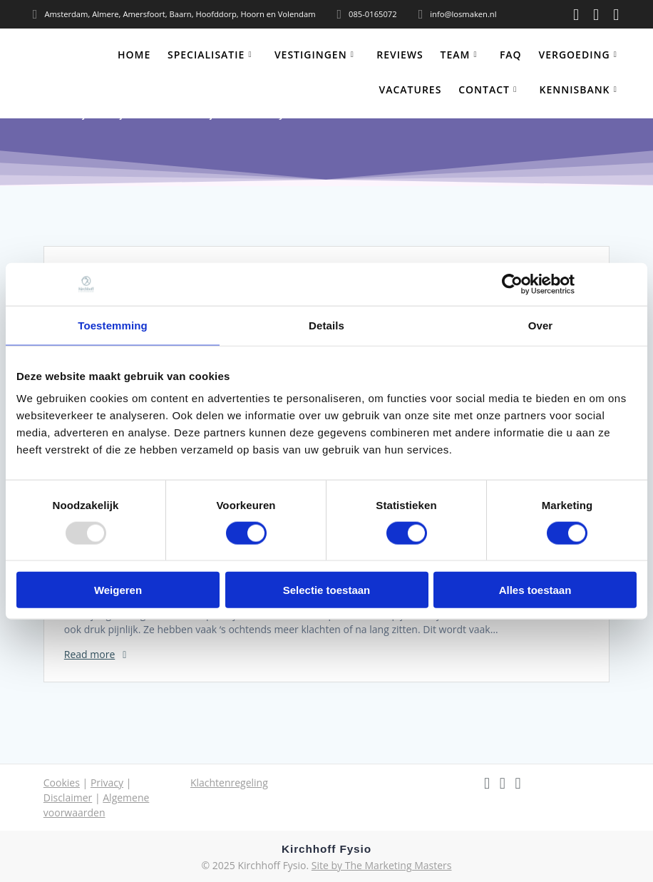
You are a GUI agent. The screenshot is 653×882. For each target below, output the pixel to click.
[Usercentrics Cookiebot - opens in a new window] (512, 283)
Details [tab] (326, 325)
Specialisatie (206, 54)
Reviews (399, 54)
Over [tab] (540, 325)
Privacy (107, 782)
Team (455, 54)
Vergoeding (574, 54)
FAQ (511, 54)
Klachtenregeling (229, 782)
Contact (484, 89)
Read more (89, 654)
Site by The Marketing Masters (382, 865)
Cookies (61, 782)
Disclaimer (67, 797)
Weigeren (118, 590)
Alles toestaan (535, 590)
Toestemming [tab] (113, 325)
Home (134, 54)
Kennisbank (575, 89)
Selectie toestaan (327, 590)
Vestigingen (310, 54)
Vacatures (410, 89)
